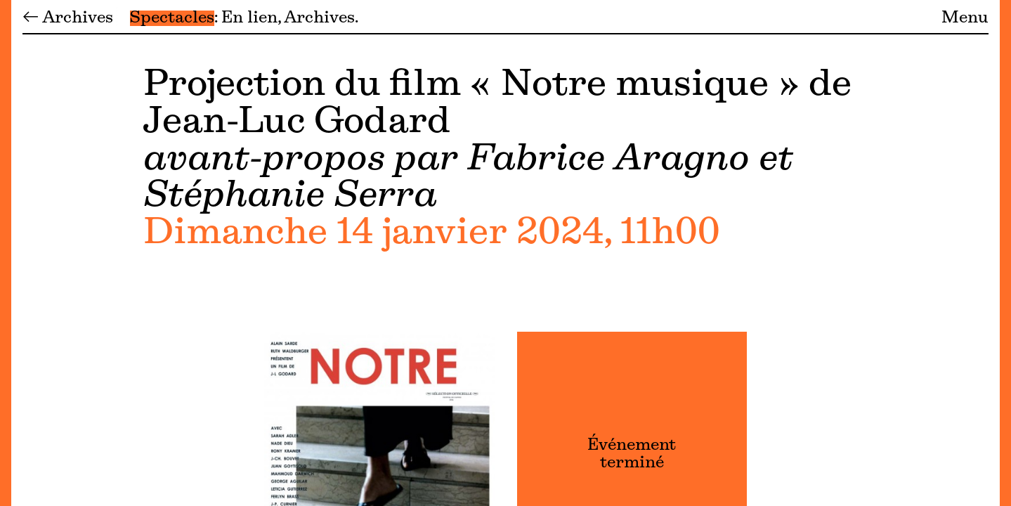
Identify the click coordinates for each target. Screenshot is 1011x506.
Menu (965, 18)
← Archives (67, 18)
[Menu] (5, 253)
